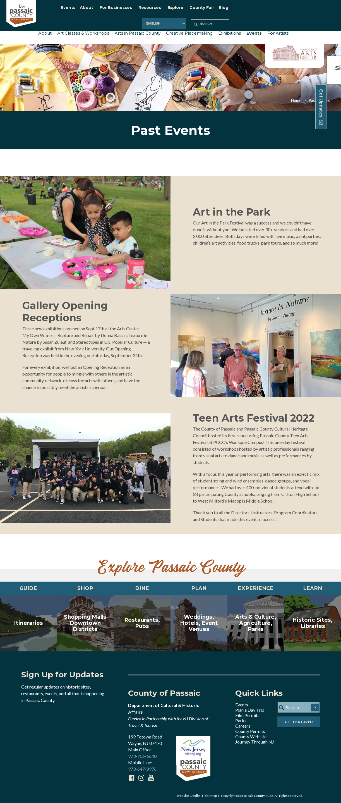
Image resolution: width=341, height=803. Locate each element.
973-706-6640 (142, 755)
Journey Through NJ (254, 741)
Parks (240, 720)
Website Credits (188, 795)
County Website (250, 736)
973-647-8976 (142, 768)
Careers (242, 725)
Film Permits (247, 715)
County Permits (250, 730)
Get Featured (299, 722)
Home (296, 97)
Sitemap (211, 795)
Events (241, 704)
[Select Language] (263, 9)
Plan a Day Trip (249, 709)
